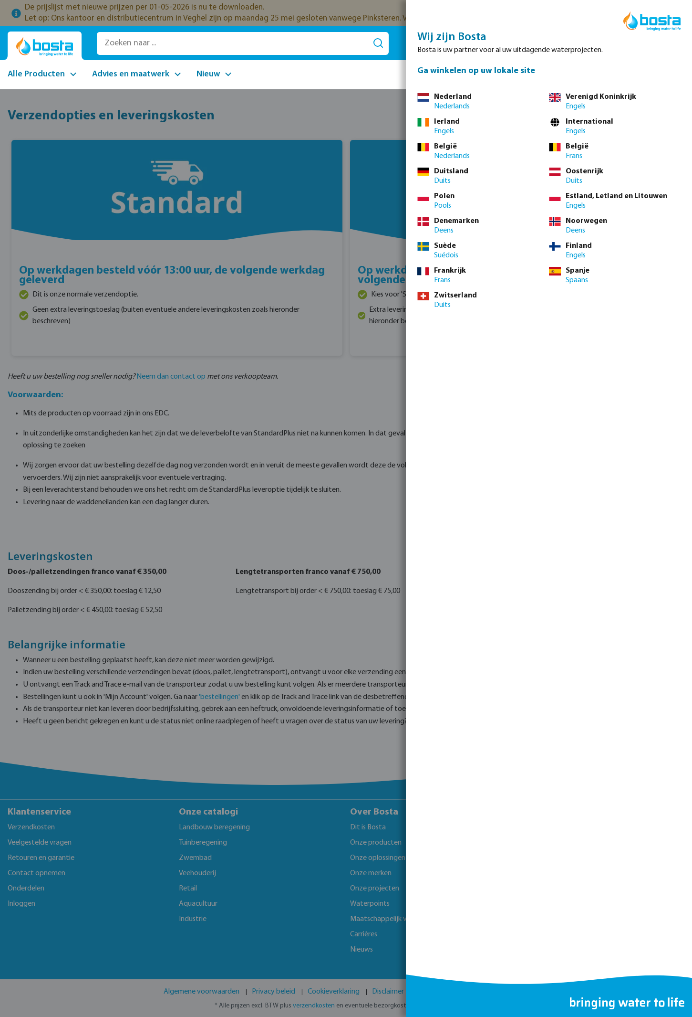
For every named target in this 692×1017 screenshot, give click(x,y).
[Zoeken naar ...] (232, 43)
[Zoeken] (378, 43)
